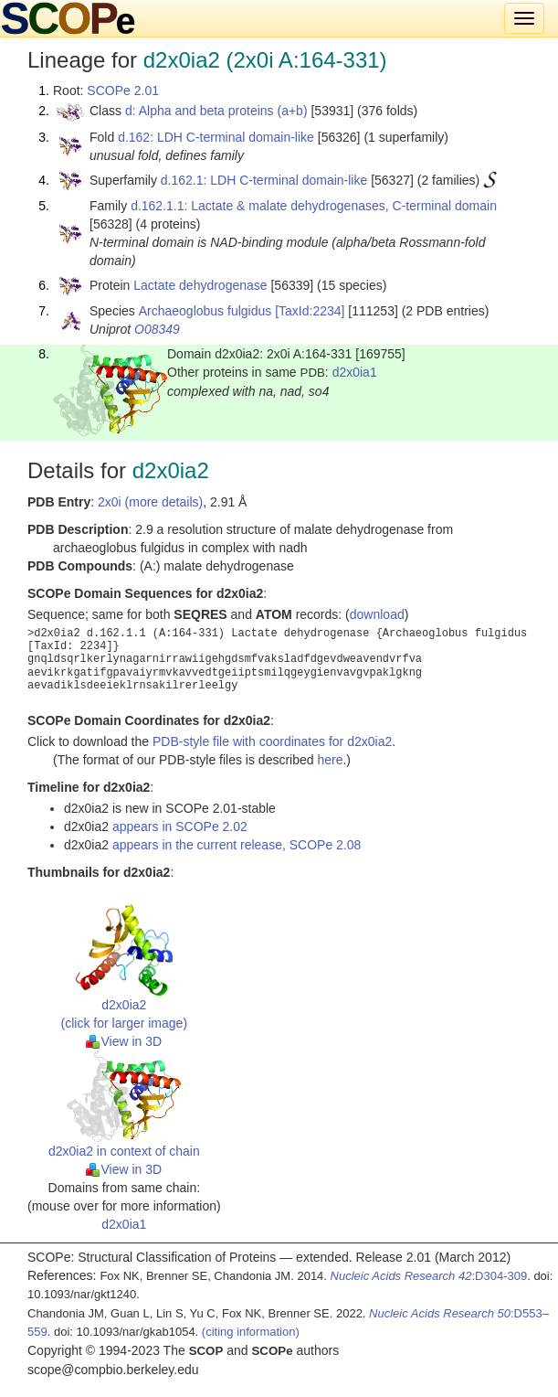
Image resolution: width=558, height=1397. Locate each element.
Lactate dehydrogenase (200, 285)
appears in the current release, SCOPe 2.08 (236, 844)
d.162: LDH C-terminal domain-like (216, 137)
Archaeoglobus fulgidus (205, 311)
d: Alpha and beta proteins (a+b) (216, 110)
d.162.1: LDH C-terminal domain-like (264, 180)
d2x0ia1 (354, 372)
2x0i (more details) (150, 502)
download (377, 614)
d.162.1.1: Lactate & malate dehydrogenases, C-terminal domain (314, 205)
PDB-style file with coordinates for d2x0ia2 (272, 741)
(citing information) (251, 1331)
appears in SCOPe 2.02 (179, 826)
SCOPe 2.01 (123, 90)
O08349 (157, 329)
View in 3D (124, 1041)
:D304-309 (429, 1276)
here (329, 759)
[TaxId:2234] (309, 311)
